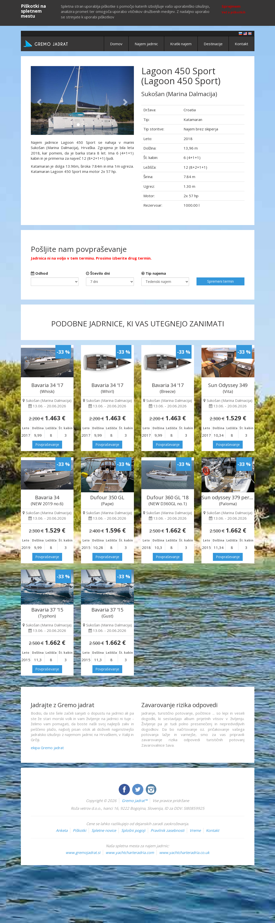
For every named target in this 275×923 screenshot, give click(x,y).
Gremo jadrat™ (134, 800)
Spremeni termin (220, 281)
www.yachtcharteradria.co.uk (184, 852)
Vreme (195, 830)
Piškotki (79, 830)
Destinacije (213, 43)
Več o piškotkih (233, 12)
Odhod (39, 273)
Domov (116, 43)
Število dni (98, 273)
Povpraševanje (47, 444)
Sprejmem (231, 6)
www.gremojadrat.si (83, 852)
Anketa (62, 830)
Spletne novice (103, 830)
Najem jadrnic (146, 43)
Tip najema (153, 273)
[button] (38, 100)
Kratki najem (181, 43)
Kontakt (241, 43)
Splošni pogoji (133, 830)
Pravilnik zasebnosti (167, 830)
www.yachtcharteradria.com (130, 852)
